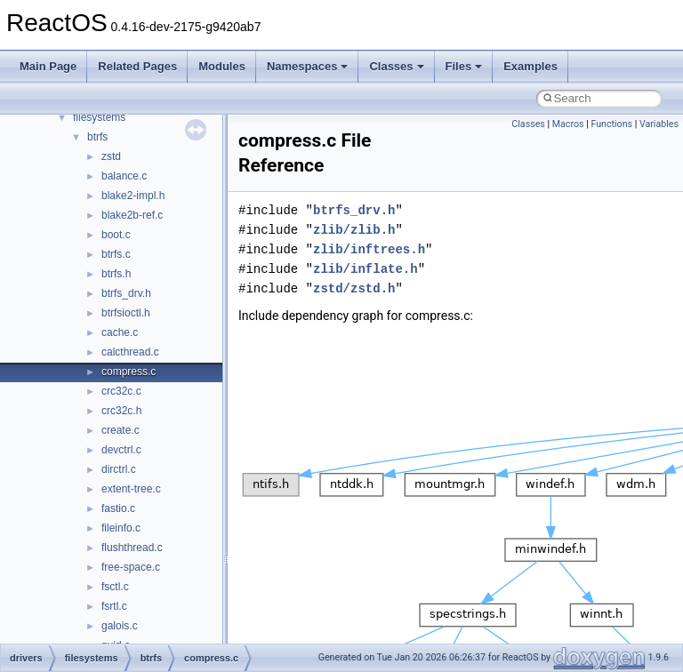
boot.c (116, 234)
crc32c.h (121, 410)
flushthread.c (132, 547)
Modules (221, 66)
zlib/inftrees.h (369, 249)
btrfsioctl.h (125, 313)
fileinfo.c (121, 528)
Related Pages (137, 66)
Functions (611, 124)
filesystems (99, 117)
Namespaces (308, 66)
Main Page (48, 66)
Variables (659, 124)
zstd (111, 156)
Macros (568, 124)
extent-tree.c (131, 489)
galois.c (119, 626)
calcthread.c (130, 352)
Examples (530, 66)
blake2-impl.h (133, 195)
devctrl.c (121, 450)
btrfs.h (116, 274)
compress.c (128, 371)
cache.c (119, 332)
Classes (396, 66)
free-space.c (130, 567)
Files (464, 66)
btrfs (97, 137)
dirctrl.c (118, 469)
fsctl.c (115, 586)
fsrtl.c (114, 606)
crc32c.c (121, 391)
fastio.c (118, 508)
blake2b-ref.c (132, 215)
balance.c (124, 176)
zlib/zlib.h (354, 229)
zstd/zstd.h (354, 288)
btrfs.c (116, 254)
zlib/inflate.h (365, 268)
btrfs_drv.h (126, 293)
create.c (120, 430)
